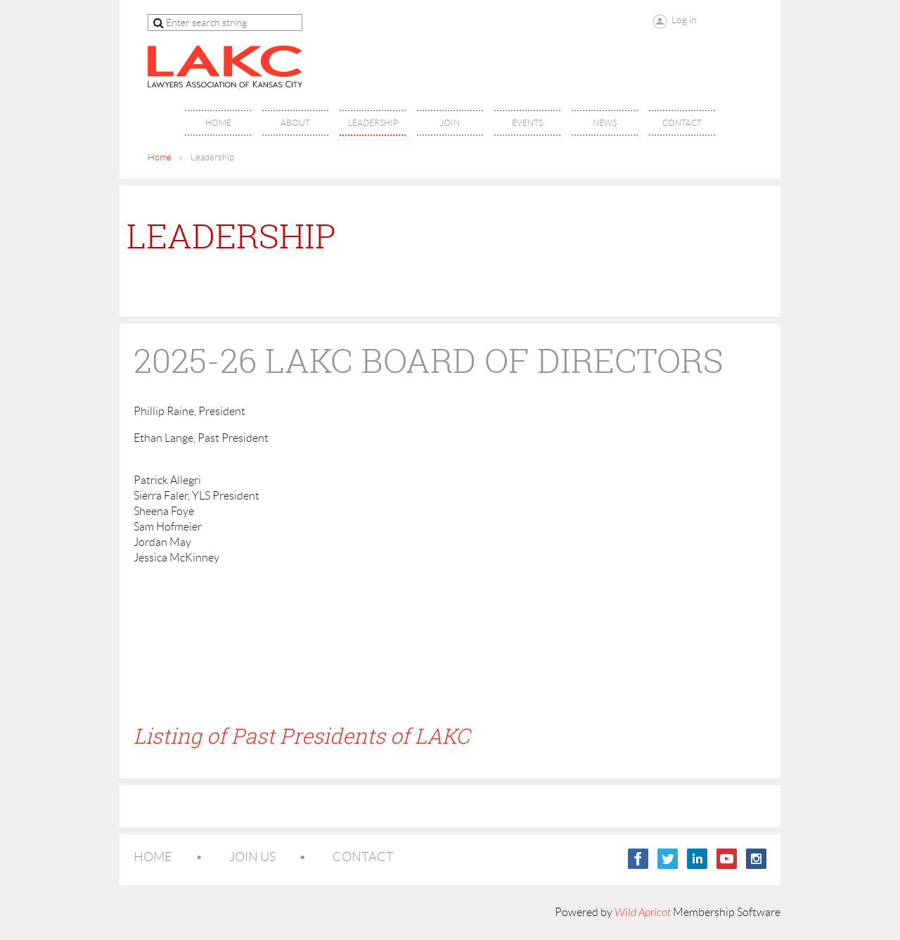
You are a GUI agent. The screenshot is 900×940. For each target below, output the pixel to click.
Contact (363, 857)
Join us (252, 857)
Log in (684, 19)
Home (160, 157)
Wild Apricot (643, 912)
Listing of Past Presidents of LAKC (302, 736)
